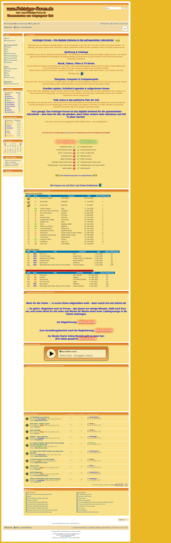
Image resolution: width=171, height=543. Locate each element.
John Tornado (35, 430)
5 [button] (122, 484)
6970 (19, 94)
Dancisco (9, 96)
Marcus (40, 446)
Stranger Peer (11, 102)
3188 (19, 100)
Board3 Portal (61, 523)
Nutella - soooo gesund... (39, 437)
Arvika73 (9, 110)
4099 (19, 96)
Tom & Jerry (34, 466)
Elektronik (38, 482)
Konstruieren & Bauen (42, 475)
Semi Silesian (42, 419)
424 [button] (126, 484)
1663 (19, 104)
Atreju (8, 132)
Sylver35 (75, 537)
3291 (19, 98)
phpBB (60, 533)
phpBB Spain (68, 536)
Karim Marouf (10, 112)
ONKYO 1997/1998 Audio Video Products (45, 479)
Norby (42, 425)
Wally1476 (9, 124)
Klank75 (9, 126)
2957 (19, 102)
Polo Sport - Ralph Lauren (40, 424)
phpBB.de (73, 535)
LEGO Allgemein (36, 472)
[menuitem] (21, 23)
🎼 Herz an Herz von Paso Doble (42, 459)
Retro (91, 466)
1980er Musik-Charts (41, 420)
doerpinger (41, 438)
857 (20, 108)
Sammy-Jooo (42, 454)
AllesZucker (10, 122)
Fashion (37, 427)
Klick (68, 133)
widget (76, 353)
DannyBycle (10, 135)
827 (20, 111)
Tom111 (9, 133)
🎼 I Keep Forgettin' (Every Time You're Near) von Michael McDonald (47, 444)
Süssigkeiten (39, 440)
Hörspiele (38, 469)
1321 (19, 106)
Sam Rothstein (11, 106)
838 (20, 110)
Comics (37, 433)
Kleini (8, 108)
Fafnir (8, 130)
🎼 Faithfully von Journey (39, 417)
